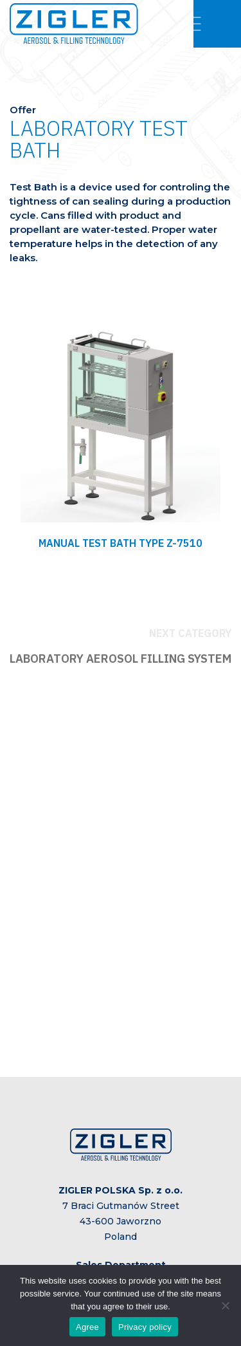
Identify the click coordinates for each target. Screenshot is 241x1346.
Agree (87, 1327)
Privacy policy (145, 1327)
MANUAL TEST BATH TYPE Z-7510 (120, 543)
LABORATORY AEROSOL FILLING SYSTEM (120, 658)
